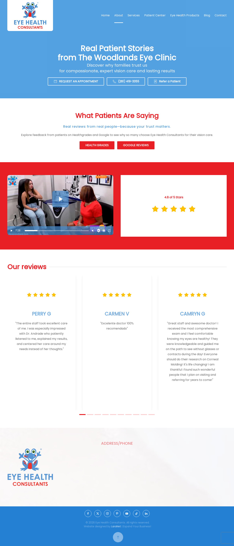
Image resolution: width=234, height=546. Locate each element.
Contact (221, 15)
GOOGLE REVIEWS (136, 145)
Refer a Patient (167, 81)
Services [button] (134, 15)
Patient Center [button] (155, 15)
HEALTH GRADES (97, 145)
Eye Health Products (184, 15)
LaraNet (117, 526)
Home (105, 15)
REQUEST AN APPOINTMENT (76, 81)
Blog (207, 15)
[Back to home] (30, 15)
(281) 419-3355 (126, 81)
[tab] (82, 414)
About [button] (118, 15)
